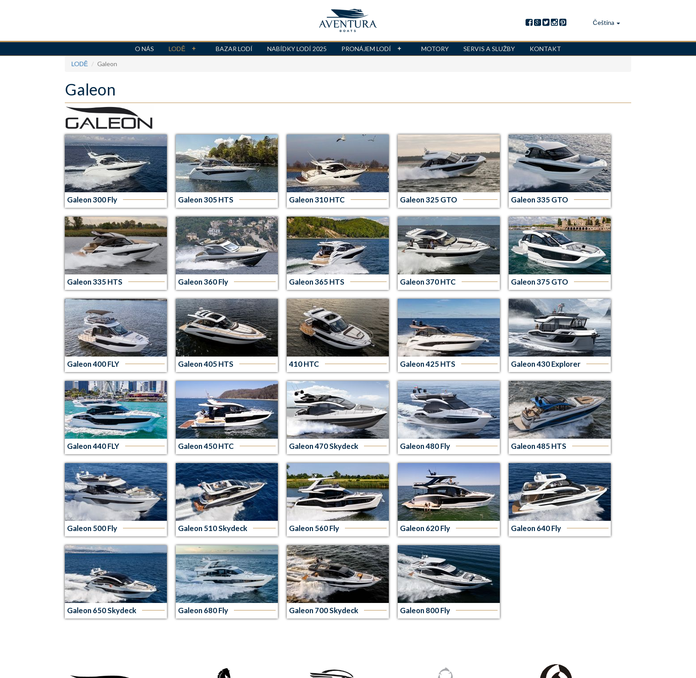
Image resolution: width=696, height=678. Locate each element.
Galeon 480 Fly (425, 446)
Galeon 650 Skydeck (101, 610)
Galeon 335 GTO (539, 199)
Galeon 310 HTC (317, 199)
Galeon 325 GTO (428, 199)
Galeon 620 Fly (425, 528)
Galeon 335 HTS (95, 281)
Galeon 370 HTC (428, 281)
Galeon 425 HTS (427, 364)
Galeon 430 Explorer (546, 364)
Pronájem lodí (374, 49)
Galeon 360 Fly (203, 281)
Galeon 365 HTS (316, 281)
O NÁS (144, 48)
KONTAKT (545, 48)
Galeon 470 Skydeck (323, 446)
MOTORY (435, 48)
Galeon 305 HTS (205, 199)
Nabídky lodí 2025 (297, 48)
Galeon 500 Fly (92, 528)
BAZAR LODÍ (234, 48)
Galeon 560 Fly (314, 528)
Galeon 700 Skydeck (323, 610)
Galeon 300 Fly (92, 199)
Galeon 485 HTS (538, 446)
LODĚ (185, 49)
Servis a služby (489, 48)
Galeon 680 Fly (203, 610)
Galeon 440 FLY (93, 446)
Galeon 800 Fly (425, 610)
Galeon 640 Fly (536, 528)
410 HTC (304, 364)
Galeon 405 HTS (205, 364)
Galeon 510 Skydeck (212, 528)
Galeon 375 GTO (539, 281)
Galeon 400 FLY (93, 364)
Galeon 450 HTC (206, 446)
